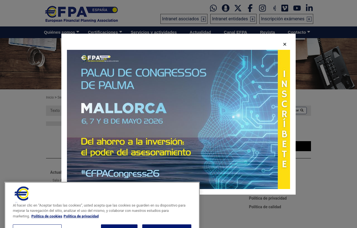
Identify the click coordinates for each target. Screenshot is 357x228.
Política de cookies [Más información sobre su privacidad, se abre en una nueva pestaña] (47, 224)
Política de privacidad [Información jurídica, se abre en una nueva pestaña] (81, 224)
